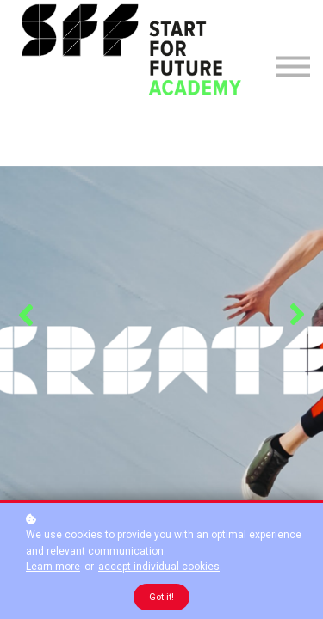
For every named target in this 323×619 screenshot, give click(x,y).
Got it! (161, 597)
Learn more (53, 567)
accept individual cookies (159, 567)
